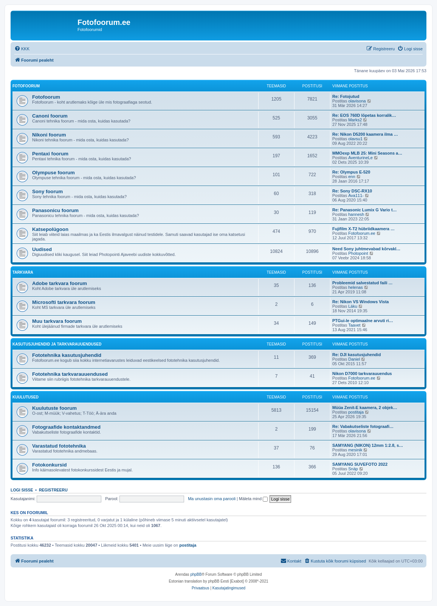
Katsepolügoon (50, 229)
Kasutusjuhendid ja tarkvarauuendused (56, 344)
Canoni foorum (50, 116)
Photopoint (358, 253)
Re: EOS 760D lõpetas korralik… (364, 115)
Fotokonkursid (49, 465)
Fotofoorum (26, 86)
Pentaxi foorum (50, 154)
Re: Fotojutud (345, 96)
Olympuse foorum (53, 172)
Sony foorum (47, 191)
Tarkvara (22, 272)
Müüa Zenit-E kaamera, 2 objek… (364, 407)
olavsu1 (355, 138)
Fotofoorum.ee (361, 233)
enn (351, 176)
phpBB (195, 574)
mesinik (355, 450)
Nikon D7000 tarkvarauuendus (362, 373)
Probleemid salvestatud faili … (362, 283)
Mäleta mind (253, 498)
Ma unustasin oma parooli (212, 498)
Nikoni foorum (49, 135)
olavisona (357, 101)
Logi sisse (22, 490)
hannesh (356, 214)
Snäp (353, 469)
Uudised (42, 249)
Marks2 (355, 120)
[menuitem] (21, 48)
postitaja (356, 412)
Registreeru (53, 490)
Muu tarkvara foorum (57, 321)
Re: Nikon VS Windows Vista (360, 301)
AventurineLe (360, 157)
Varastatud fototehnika (59, 446)
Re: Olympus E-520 (351, 172)
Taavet (354, 325)
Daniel (354, 359)
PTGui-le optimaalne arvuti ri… (362, 320)
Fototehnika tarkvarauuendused (70, 374)
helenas (355, 287)
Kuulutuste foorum (54, 408)
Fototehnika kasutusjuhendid (66, 355)
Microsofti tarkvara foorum (63, 302)
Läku (352, 306)
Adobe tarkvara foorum (59, 283)
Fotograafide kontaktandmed (66, 427)
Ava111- (356, 195)
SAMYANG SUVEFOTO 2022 (359, 464)
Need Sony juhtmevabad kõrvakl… (366, 248)
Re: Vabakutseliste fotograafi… (363, 426)
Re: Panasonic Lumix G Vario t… (364, 210)
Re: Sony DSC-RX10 (352, 191)
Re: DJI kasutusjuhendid (356, 354)
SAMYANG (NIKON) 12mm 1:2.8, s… (367, 445)
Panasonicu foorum (55, 210)
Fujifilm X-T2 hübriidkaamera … (363, 228)
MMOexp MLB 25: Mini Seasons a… (367, 153)
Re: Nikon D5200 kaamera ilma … (365, 134)
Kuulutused (25, 397)
